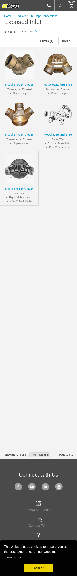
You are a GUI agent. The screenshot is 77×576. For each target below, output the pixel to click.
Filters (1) (45, 41)
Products (20, 16)
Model (19, 84)
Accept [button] (39, 568)
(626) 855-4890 (38, 506)
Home (8, 16)
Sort (64, 41)
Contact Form (38, 522)
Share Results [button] (40, 454)
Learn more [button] (13, 557)
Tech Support (38, 537)
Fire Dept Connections (43, 16)
